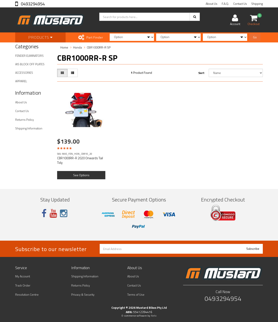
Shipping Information (28, 128)
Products (40, 37)
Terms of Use (135, 294)
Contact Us (240, 3)
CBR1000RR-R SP (99, 47)
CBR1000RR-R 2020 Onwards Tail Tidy (80, 160)
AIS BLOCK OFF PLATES (30, 64)
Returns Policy (24, 119)
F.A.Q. (225, 3)
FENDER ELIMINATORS (29, 55)
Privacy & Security (82, 294)
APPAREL (21, 81)
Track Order (22, 285)
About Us (211, 3)
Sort (201, 72)
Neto (154, 315)
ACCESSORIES (24, 72)
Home (64, 47)
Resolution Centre (27, 294)
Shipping (257, 3)
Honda (77, 47)
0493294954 (32, 3)
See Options (81, 175)
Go (255, 37)
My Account (22, 276)
